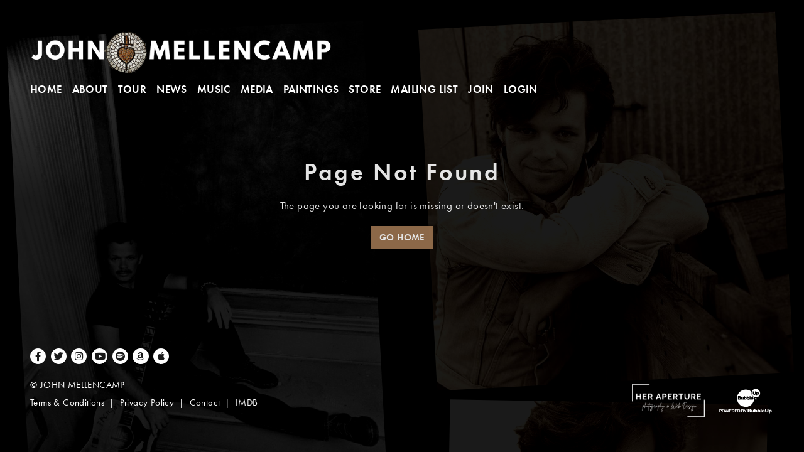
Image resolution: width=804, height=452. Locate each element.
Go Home (402, 237)
